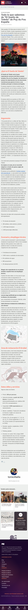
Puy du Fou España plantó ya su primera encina (19, 505)
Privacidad (4, 587)
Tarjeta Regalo (5, 576)
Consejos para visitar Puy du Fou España (6, 505)
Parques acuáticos (6, 572)
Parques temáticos (6, 570)
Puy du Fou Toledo (5, 12)
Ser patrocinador (6, 581)
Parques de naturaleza (7, 574)
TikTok (3, 562)
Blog (3, 560)
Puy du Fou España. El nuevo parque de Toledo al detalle (7, 526)
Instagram (4, 564)
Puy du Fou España (7, 35)
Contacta (4, 583)
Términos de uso (6, 585)
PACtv (3, 566)
